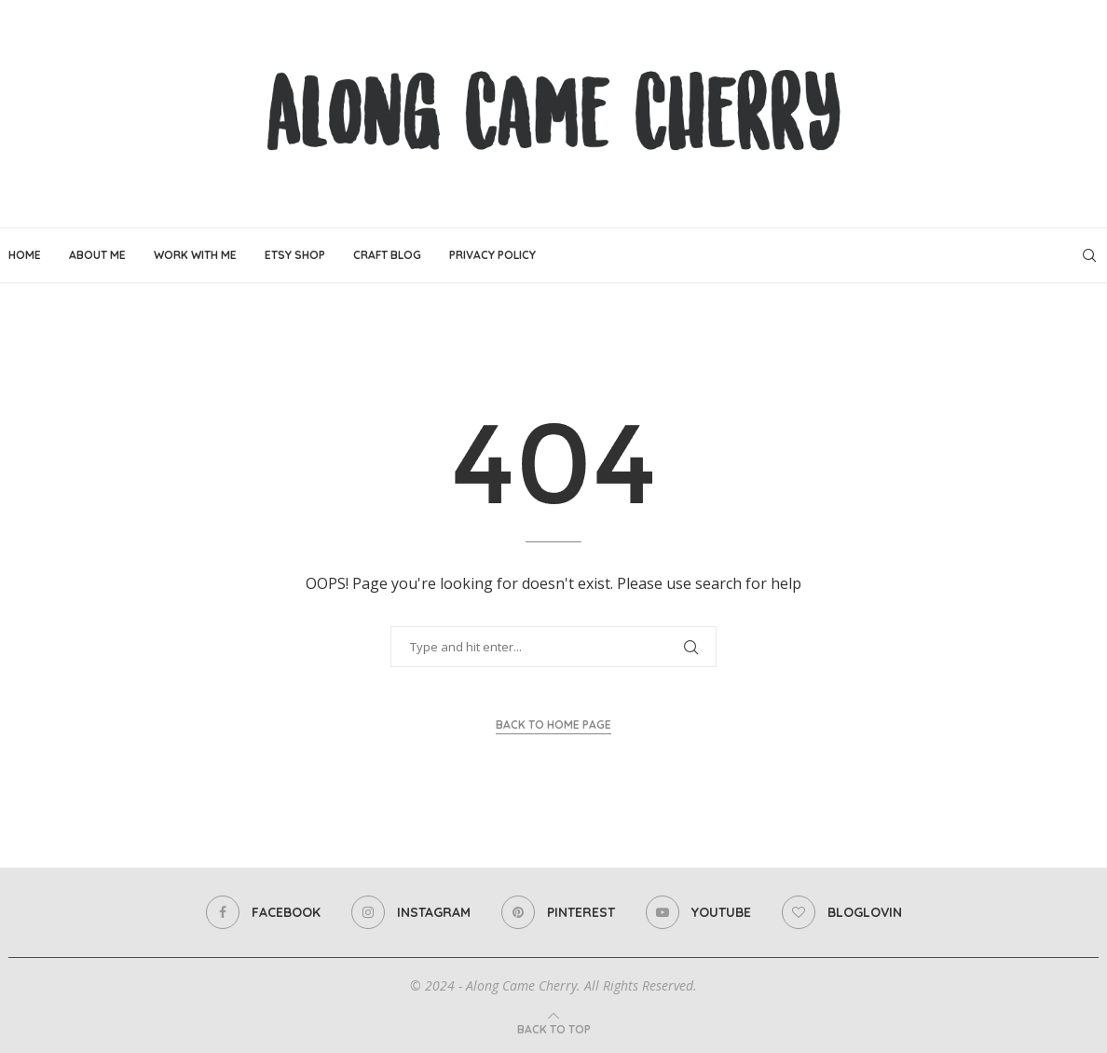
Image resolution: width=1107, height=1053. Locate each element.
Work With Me (195, 255)
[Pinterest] (558, 912)
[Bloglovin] (842, 912)
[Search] (1089, 255)
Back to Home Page (553, 725)
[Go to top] (554, 1028)
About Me (97, 255)
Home (24, 255)
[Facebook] (263, 912)
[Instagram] (411, 912)
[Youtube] (698, 912)
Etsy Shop (295, 255)
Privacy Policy (492, 255)
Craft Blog (387, 255)
